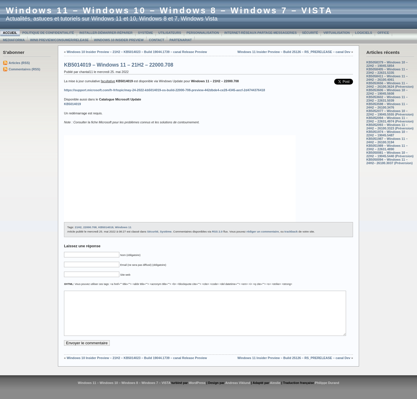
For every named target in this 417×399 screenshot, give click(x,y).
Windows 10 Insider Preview (119, 40)
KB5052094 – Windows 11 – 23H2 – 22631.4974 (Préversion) (390, 119)
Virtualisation (336, 32)
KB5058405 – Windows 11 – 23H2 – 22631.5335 (387, 70)
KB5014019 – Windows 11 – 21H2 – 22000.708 (118, 65)
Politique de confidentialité (48, 32)
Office (383, 32)
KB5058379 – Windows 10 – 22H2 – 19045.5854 (387, 64)
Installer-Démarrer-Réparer (106, 32)
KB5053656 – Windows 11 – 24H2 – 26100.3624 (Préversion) (390, 84)
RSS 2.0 (217, 231)
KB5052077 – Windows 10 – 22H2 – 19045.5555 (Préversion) (390, 112)
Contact (156, 40)
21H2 (78, 227)
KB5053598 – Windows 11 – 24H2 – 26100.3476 (387, 105)
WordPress (197, 391)
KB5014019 (105, 227)
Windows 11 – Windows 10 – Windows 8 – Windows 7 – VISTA (169, 10)
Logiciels (363, 32)
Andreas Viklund (237, 391)
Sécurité (310, 32)
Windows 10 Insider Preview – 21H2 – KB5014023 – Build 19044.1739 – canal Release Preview (137, 52)
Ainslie (275, 391)
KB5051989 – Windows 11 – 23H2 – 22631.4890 (387, 147)
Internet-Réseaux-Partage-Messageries (260, 32)
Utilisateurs (169, 32)
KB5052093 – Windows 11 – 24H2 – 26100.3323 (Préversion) (390, 126)
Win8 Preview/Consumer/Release (59, 40)
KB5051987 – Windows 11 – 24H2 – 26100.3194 (387, 140)
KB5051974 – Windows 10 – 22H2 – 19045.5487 (387, 133)
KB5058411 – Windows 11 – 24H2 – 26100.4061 (387, 77)
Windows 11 (123, 227)
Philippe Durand (327, 391)
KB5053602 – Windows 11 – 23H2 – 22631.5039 (387, 98)
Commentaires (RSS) (24, 69)
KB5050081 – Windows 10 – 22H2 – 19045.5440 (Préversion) (390, 154)
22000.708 (89, 227)
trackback (291, 231)
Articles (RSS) (19, 63)
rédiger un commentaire (262, 231)
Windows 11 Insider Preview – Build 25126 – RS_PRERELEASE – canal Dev (293, 52)
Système (145, 32)
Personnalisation (202, 32)
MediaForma (14, 40)
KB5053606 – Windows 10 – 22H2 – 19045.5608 (387, 91)
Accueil (10, 32)
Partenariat (180, 40)
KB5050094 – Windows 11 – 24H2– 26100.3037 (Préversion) (389, 161)
